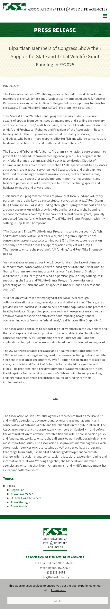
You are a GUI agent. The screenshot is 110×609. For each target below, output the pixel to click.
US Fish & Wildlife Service (26, 498)
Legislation (17, 490)
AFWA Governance (22, 494)
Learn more (58, 590)
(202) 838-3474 (55, 572)
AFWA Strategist (21, 502)
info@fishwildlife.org (55, 577)
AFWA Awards (19, 506)
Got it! (57, 600)
